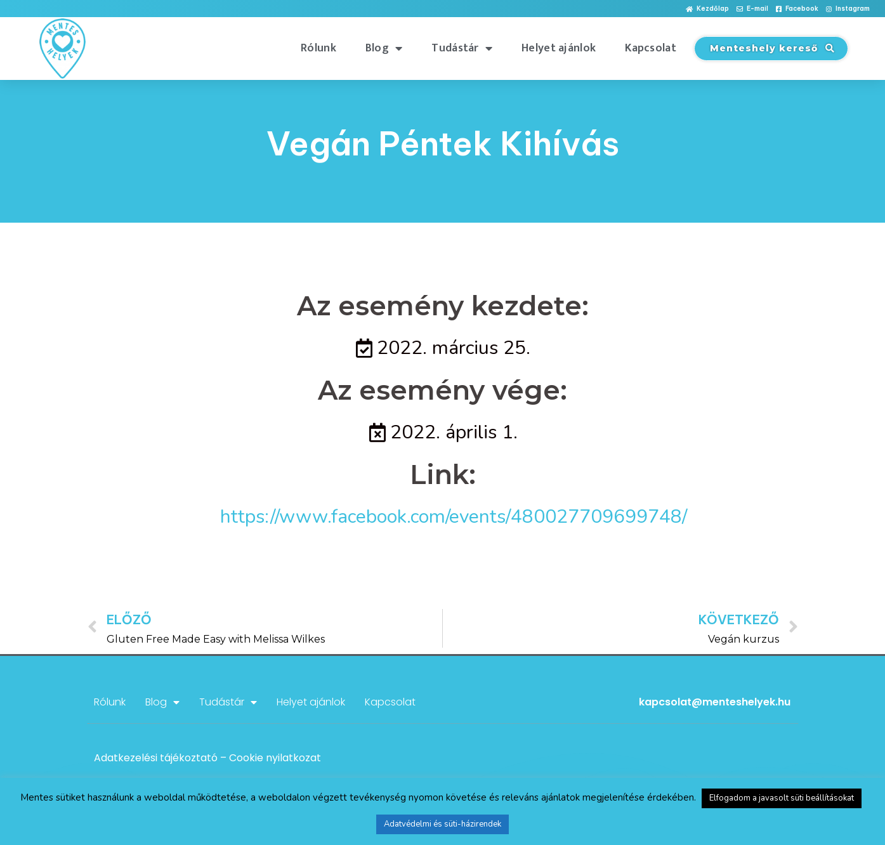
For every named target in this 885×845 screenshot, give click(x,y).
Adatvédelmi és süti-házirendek (442, 824)
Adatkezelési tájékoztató (156, 757)
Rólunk (318, 48)
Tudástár (461, 48)
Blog (384, 48)
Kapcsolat (650, 48)
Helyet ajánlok (558, 48)
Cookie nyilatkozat (275, 757)
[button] (707, 9)
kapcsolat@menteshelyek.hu (714, 702)
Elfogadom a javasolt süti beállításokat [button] (781, 798)
